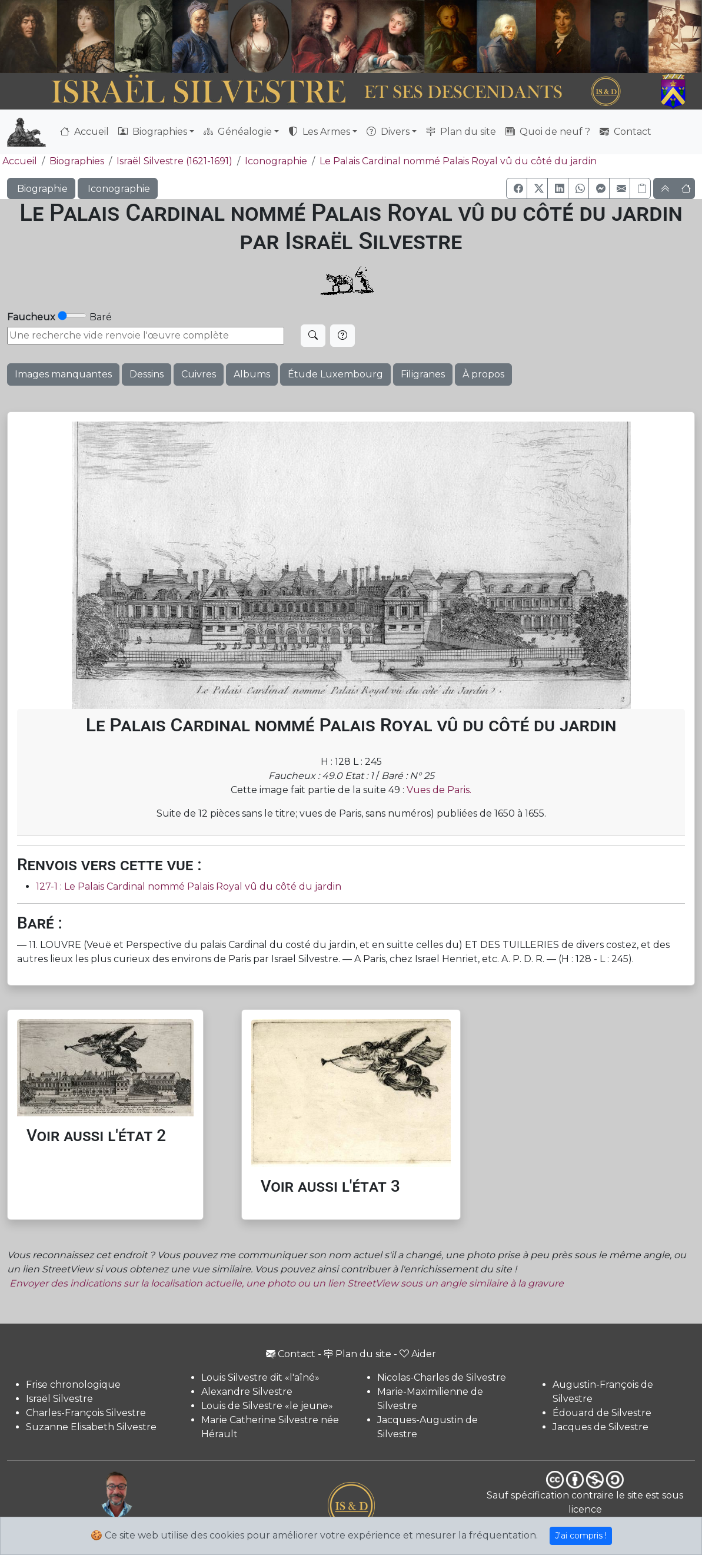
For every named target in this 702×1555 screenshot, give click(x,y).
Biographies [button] (152, 131)
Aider (418, 1354)
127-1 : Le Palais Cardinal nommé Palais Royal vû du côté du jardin (188, 886)
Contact (625, 131)
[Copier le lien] (640, 188)
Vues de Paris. (439, 789)
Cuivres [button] (198, 374)
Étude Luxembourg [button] (335, 374)
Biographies (76, 161)
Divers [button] (388, 131)
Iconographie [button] (117, 188)
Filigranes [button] (423, 374)
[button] (516, 188)
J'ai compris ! (581, 1535)
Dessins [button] (146, 374)
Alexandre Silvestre (246, 1391)
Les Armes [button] (319, 131)
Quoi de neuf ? (547, 131)
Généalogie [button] (238, 131)
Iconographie (276, 161)
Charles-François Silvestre (86, 1412)
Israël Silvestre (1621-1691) (174, 161)
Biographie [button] (41, 188)
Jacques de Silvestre (600, 1427)
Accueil (84, 131)
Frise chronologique (73, 1384)
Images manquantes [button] (63, 374)
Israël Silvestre (59, 1398)
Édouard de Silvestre (602, 1412)
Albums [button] (252, 374)
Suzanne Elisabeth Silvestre (91, 1427)
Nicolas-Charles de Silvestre (441, 1377)
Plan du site (461, 131)
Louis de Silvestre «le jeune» (267, 1405)
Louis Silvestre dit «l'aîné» (260, 1377)
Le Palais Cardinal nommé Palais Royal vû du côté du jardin (458, 161)
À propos (483, 374)
